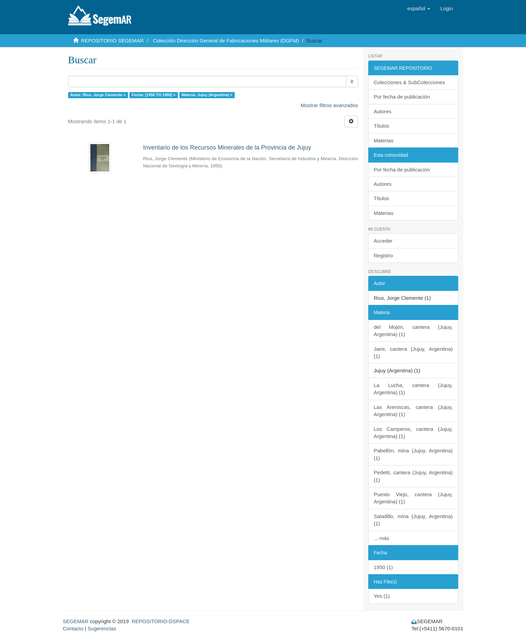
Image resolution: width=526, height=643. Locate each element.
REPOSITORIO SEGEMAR (112, 40)
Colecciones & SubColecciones (409, 82)
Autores (383, 111)
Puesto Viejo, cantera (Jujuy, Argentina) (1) (413, 497)
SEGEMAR (76, 621)
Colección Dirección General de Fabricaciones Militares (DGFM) (226, 40)
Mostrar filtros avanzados (329, 105)
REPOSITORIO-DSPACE (161, 621)
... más (381, 538)
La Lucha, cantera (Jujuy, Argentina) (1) (413, 388)
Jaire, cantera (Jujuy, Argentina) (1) (413, 352)
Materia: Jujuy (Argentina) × (207, 95)
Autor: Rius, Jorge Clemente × (98, 95)
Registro (383, 255)
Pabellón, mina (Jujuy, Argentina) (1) (413, 454)
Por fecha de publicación (402, 97)
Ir (352, 81)
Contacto (73, 628)
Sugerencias (102, 628)
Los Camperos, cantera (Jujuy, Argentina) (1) (413, 432)
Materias (384, 140)
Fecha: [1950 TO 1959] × (154, 95)
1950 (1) (383, 567)
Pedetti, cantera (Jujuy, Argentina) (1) (413, 476)
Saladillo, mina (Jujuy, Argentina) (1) (413, 519)
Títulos (381, 126)
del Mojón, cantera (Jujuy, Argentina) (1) (413, 330)
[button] (418, 8)
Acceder (383, 241)
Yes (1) (382, 596)
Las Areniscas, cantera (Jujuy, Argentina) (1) (413, 410)
